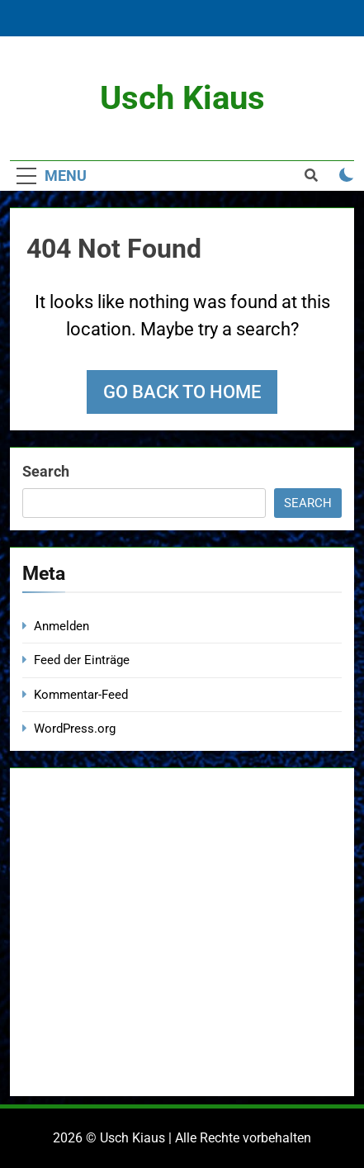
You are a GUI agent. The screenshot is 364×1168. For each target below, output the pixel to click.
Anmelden (61, 626)
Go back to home (182, 392)
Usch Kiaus (182, 97)
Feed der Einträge (82, 660)
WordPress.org (75, 728)
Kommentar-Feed (81, 694)
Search (45, 471)
